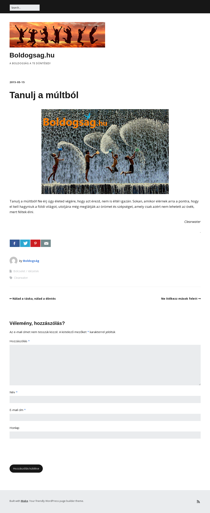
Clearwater (21, 278)
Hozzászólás (20, 341)
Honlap (14, 428)
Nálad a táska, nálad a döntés (34, 298)
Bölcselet (19, 271)
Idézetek (33, 271)
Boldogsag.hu (32, 55)
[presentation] (40, 453)
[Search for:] (25, 7)
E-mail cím (18, 410)
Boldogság (31, 261)
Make (24, 501)
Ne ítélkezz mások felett (179, 298)
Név (14, 392)
